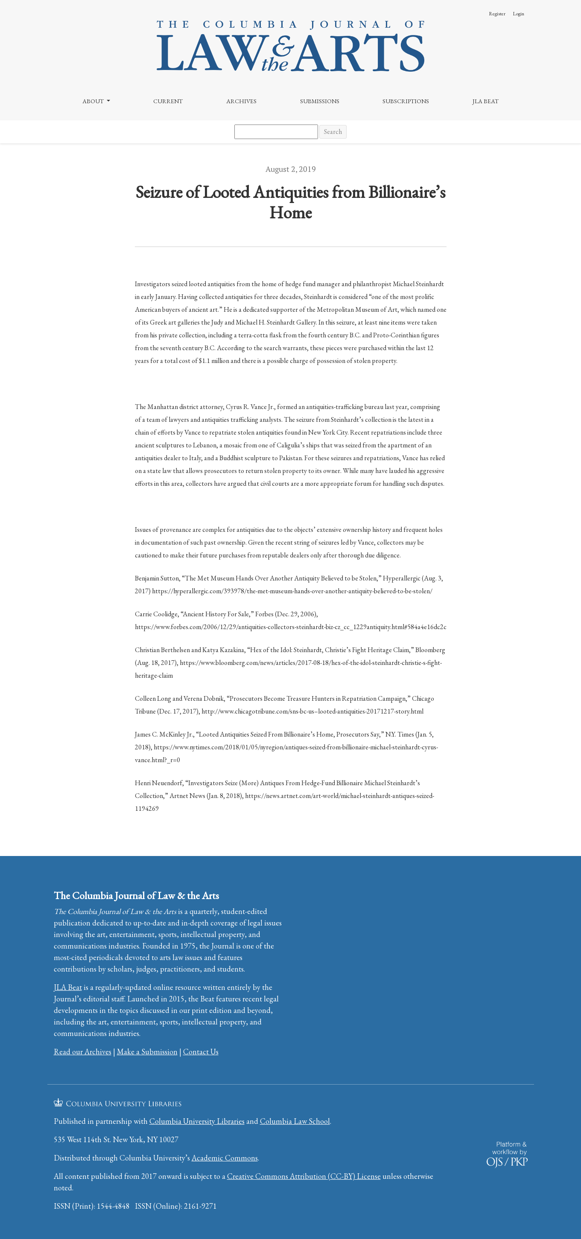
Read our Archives (82, 1051)
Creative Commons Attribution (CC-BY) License (304, 1176)
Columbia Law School (295, 1121)
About (93, 101)
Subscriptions (405, 101)
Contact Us (201, 1051)
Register (497, 13)
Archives (241, 101)
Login (518, 13)
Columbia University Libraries (197, 1121)
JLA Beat (486, 101)
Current (168, 101)
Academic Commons (225, 1158)
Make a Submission (147, 1051)
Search (333, 131)
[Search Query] (276, 132)
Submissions (319, 101)
